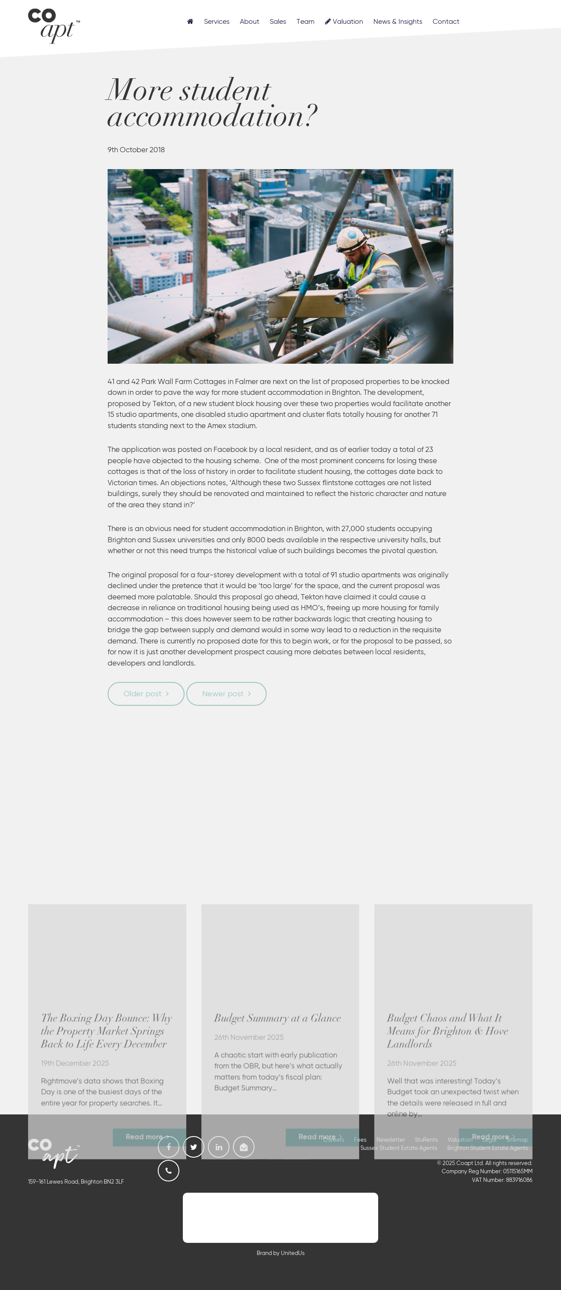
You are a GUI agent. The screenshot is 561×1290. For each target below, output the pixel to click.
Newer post (223, 694)
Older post (143, 694)
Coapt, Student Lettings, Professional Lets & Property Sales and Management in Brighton (54, 25)
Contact (446, 22)
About (249, 22)
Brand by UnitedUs (281, 1253)
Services (217, 22)
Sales (278, 22)
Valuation (344, 22)
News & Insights (397, 22)
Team (305, 22)
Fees (360, 1140)
